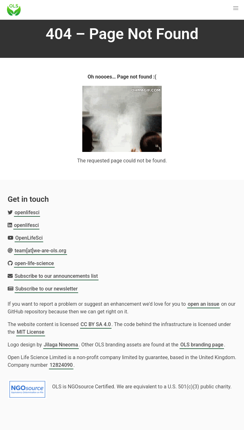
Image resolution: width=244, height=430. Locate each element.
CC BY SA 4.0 (96, 324)
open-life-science (34, 263)
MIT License (30, 332)
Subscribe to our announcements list (56, 276)
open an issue (203, 304)
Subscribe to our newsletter (46, 289)
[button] (235, 8)
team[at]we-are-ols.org (40, 251)
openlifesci (27, 212)
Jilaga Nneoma (61, 345)
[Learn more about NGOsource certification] (27, 386)
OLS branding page (201, 345)
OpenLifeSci (29, 238)
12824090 (61, 365)
